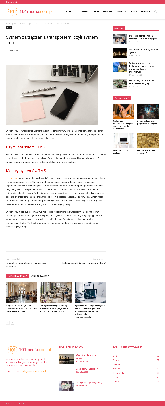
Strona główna (12, 23)
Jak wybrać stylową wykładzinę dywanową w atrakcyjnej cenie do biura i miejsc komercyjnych (54, 308)
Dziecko (107, 11)
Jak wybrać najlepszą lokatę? (89, 382)
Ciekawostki (83, 11)
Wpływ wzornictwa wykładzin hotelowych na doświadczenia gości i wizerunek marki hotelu (21, 308)
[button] (155, 11)
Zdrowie (145, 11)
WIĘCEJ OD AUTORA (40, 276)
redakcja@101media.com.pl (33, 371)
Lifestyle (121, 11)
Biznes (69, 11)
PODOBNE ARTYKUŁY (17, 276)
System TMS (12, 178)
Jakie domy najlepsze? (87, 369)
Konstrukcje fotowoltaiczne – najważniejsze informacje (27, 264)
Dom (96, 11)
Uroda (133, 11)
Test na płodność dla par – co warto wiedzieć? (84, 263)
